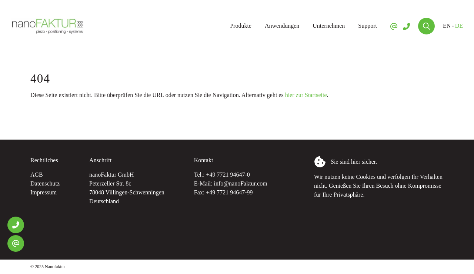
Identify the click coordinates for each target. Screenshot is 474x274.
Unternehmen (329, 26)
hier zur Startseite (306, 95)
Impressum (43, 192)
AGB (36, 174)
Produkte (240, 26)
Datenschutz (45, 183)
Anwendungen (282, 26)
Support (367, 26)
